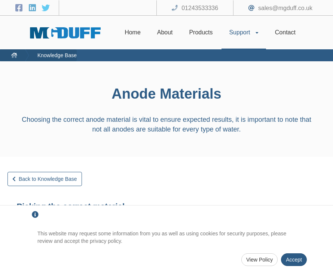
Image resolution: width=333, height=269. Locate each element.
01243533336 (199, 8)
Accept (294, 260)
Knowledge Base (57, 55)
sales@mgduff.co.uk (285, 8)
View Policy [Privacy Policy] (259, 260)
